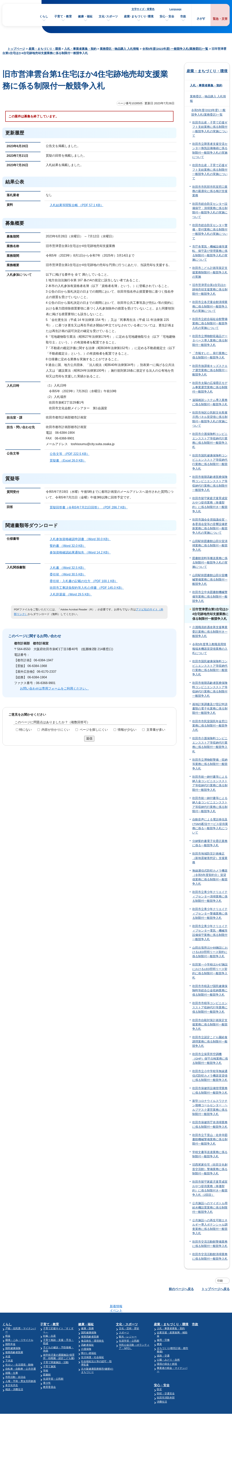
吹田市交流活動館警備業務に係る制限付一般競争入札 (209, 1244)
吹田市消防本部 (167, 1379)
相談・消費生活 (14, 1374)
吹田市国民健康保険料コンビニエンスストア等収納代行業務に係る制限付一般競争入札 (209, 462)
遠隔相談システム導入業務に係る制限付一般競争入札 (209, 402)
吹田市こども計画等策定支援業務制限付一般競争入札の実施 (209, 272)
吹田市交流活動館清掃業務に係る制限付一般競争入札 (209, 1256)
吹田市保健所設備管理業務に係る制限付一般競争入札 (209, 1090)
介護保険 (87, 1333)
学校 (46, 1355)
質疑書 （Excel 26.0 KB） (69, 460)
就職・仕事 (11, 1357)
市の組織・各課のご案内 (210, 1317)
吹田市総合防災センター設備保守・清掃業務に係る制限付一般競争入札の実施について (209, 210)
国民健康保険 (13, 1332)
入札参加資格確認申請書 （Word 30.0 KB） (82, 539)
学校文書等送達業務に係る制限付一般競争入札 (209, 1154)
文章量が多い (155, 729)
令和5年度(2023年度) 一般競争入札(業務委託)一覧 (175, 48)
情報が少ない (127, 729)
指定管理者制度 (205, 1369)
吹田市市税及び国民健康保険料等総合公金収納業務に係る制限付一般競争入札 (209, 990)
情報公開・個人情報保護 (210, 1357)
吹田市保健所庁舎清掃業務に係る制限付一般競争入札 (209, 1124)
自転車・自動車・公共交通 (20, 1353)
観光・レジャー (129, 1321)
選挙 (198, 1385)
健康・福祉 (85, 16)
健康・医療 (88, 1313)
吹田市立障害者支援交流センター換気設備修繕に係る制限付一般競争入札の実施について (209, 150)
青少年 (47, 1367)
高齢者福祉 (88, 1329)
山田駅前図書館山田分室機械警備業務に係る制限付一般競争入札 (209, 580)
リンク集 (204, 1443)
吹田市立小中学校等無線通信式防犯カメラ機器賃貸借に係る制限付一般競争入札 (209, 1076)
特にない (25, 729)
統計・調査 (202, 1381)
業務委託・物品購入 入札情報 (119, 48)
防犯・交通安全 (167, 1374)
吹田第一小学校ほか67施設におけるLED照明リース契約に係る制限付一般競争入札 (210, 971)
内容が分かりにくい (56, 729)
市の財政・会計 (205, 1337)
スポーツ (125, 1317)
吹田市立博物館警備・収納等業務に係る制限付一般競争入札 (209, 764)
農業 (160, 1328)
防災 (160, 1370)
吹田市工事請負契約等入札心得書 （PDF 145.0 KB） (88, 587)
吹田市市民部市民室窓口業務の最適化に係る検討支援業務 (209, 191)
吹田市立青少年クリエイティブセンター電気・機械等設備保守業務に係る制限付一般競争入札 (209, 933)
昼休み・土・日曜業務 (170, 1443)
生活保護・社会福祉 (93, 1341)
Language (175, 9)
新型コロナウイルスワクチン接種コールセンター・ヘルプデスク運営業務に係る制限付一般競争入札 (209, 1107)
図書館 (47, 1359)
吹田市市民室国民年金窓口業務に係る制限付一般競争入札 (209, 726)
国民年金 (10, 1328)
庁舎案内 (161, 1435)
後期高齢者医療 (14, 1337)
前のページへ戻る (181, 1289)
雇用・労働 (164, 1324)
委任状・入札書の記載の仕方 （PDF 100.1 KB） (85, 581)
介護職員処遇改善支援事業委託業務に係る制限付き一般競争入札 (209, 632)
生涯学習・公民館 (53, 1363)
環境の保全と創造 (168, 1348)
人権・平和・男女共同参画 (20, 1365)
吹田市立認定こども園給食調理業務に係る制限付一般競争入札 (209, 1042)
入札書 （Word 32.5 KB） (69, 567)
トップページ (16, 48)
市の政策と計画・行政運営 (211, 1333)
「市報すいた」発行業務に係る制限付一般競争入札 (209, 355)
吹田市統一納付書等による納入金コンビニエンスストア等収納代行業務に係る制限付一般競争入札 (209, 783)
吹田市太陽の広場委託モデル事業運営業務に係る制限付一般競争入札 (209, 387)
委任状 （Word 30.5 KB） (69, 574)
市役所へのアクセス (169, 1427)
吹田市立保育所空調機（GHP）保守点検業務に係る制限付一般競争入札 (210, 1058)
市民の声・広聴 (205, 1349)
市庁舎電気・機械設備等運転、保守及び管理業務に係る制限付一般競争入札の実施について (209, 253)
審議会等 (201, 1373)
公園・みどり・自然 (169, 1344)
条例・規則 (202, 1353)
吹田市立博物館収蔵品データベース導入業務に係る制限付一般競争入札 (209, 341)
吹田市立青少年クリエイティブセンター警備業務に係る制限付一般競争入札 (209, 913)
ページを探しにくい (94, 729)
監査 (198, 1389)
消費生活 (163, 1383)
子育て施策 (49, 1351)
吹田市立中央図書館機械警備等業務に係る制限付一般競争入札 (209, 597)
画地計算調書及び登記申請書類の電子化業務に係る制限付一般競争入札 (209, 709)
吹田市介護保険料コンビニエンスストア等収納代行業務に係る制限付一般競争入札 (209, 440)
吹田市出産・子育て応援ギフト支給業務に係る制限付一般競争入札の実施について (209, 129)
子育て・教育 (63, 16)
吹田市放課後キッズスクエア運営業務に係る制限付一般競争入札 (209, 370)
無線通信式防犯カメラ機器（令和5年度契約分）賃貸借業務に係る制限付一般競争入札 (209, 877)
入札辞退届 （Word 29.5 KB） (72, 594)
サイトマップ (207, 1435)
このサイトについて (212, 1427)
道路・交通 (164, 1340)
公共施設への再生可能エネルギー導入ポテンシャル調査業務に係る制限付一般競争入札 (209, 1227)
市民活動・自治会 (15, 1361)
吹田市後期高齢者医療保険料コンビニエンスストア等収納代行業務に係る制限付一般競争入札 (209, 483)
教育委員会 (49, 1371)
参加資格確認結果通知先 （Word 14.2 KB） (82, 552)
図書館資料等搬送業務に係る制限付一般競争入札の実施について (209, 563)
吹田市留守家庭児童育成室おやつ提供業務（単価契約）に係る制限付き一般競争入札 (209, 505)
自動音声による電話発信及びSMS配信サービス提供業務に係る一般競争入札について (210, 826)
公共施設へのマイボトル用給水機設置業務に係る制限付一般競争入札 (209, 1208)
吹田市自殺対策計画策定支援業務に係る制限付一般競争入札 (209, 1025)
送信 (89, 738)
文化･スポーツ (108, 16)
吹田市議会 (202, 1329)
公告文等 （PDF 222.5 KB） (71, 454)
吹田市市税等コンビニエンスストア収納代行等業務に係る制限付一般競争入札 (209, 1008)
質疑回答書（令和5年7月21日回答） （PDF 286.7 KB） (90, 507)
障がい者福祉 (89, 1337)
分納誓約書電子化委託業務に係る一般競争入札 (209, 843)
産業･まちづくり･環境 (138, 16)
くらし (43, 16)
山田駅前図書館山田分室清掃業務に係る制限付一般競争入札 (209, 546)
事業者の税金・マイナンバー (174, 1352)
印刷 (220, 1280)
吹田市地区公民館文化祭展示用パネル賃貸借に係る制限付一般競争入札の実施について (209, 419)
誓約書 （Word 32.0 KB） (69, 545)
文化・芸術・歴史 (130, 1313)
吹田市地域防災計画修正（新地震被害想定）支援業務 (209, 858)
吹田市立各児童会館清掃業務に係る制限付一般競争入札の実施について (209, 306)
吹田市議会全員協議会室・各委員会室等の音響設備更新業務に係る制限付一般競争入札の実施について (209, 526)
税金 (7, 1320)
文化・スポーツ (128, 1309)
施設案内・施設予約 (207, 1321)
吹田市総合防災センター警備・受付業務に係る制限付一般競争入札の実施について (209, 232)
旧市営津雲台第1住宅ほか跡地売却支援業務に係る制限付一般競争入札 (209, 289)
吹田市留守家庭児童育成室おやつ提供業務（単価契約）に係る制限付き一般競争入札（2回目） (209, 1188)
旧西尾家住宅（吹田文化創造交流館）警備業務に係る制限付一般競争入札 (209, 1169)
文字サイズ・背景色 (143, 9)
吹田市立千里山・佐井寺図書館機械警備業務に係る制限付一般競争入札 (209, 1139)
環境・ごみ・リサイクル (19, 1324)
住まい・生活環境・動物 (19, 1349)
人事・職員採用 (205, 1377)
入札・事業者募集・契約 (80, 48)
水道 (7, 1341)
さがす (201, 18)
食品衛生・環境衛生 (93, 1325)
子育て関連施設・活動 (56, 1347)
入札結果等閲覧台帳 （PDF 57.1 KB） (78, 205)
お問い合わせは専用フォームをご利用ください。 (54, 688)
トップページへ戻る (215, 1289)
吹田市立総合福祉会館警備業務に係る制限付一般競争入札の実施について (209, 323)
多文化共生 (11, 1369)
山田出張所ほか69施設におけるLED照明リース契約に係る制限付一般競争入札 (210, 952)
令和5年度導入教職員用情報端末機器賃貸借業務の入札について (209, 649)
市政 (183, 16)
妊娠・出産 (49, 1320)
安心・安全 (167, 16)
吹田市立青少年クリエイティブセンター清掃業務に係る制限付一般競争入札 (209, 896)
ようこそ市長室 (205, 1325)
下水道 (9, 1345)
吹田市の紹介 (204, 1313)
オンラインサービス (207, 1393)
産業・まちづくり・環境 (45, 48)
